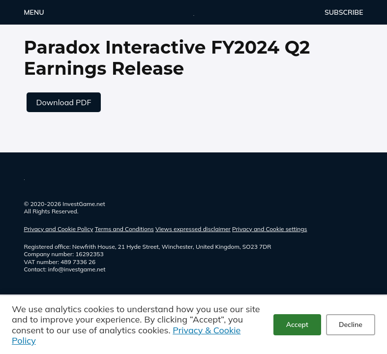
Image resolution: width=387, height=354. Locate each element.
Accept (297, 324)
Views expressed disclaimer (193, 229)
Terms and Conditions (124, 229)
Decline (350, 324)
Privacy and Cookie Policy (58, 229)
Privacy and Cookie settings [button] (269, 229)
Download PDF (63, 102)
